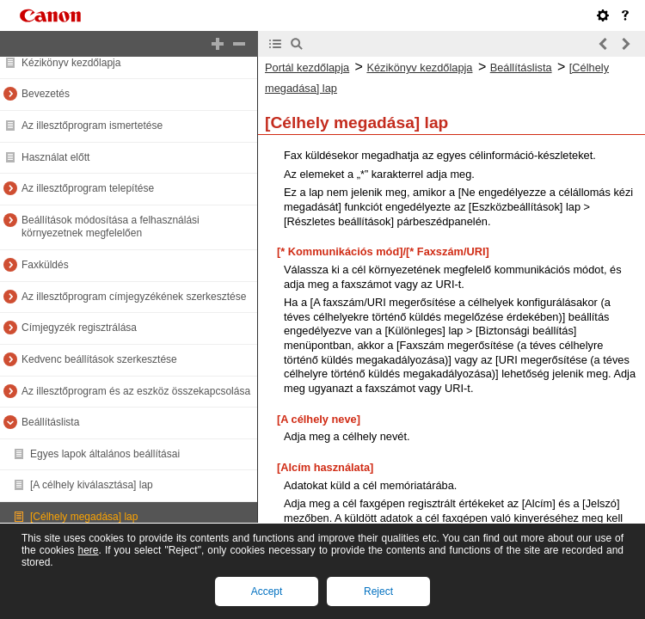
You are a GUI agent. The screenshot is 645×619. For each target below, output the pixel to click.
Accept (267, 591)
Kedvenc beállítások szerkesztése (99, 359)
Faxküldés (45, 265)
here (87, 550)
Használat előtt (55, 157)
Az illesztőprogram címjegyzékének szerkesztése (134, 297)
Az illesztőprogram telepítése (88, 188)
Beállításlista (50, 422)
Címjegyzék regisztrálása (79, 328)
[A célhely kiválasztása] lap (91, 485)
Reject (378, 591)
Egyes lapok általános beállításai (105, 454)
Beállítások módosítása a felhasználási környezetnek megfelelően (111, 227)
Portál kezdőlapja (307, 67)
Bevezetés (46, 94)
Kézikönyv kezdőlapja (71, 63)
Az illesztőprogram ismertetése (92, 126)
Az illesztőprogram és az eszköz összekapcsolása (136, 391)
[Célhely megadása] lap (84, 517)
